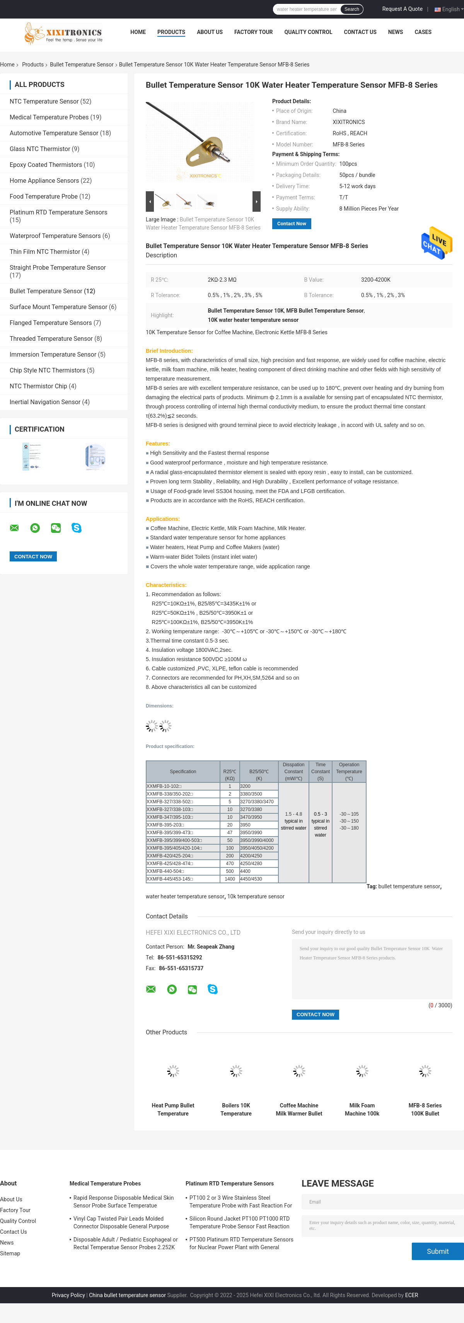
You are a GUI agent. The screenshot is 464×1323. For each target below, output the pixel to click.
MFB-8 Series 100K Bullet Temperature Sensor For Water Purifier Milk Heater (425, 1109)
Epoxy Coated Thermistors (46, 164)
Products (171, 32)
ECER (411, 1295)
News (395, 32)
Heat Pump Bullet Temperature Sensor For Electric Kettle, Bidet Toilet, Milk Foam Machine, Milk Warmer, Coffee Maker (173, 1109)
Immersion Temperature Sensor (53, 354)
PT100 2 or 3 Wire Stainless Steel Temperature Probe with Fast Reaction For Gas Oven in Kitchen (240, 1203)
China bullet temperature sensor (127, 1295)
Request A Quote (402, 9)
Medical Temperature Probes (49, 117)
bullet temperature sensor (409, 886)
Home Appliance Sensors (44, 180)
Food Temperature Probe (44, 196)
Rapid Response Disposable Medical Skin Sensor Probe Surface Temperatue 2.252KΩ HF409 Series (123, 1203)
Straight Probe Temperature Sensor (58, 267)
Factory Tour (253, 32)
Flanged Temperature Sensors (51, 322)
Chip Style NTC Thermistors (47, 370)
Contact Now (291, 223)
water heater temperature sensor (185, 896)
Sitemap (10, 1253)
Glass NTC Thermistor (40, 149)
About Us (210, 32)
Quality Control (309, 32)
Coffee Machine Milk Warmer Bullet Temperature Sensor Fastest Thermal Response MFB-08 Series (299, 1109)
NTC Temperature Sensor (44, 101)
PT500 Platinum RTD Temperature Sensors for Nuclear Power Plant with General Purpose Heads (241, 1244)
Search (352, 9)
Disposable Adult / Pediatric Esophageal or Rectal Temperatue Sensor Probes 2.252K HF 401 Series (125, 1244)
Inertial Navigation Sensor (45, 402)
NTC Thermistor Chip (38, 386)
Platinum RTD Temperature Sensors (58, 212)
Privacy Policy (68, 1295)
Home (138, 32)
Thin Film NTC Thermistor (45, 251)
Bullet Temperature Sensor (81, 64)
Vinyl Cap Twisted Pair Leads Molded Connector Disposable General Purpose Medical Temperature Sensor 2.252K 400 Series (123, 1224)
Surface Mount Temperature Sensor (58, 307)
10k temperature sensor (256, 896)
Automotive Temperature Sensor (54, 133)
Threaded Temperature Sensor (51, 338)
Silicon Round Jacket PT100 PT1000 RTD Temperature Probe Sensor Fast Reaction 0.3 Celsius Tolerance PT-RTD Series (239, 1224)
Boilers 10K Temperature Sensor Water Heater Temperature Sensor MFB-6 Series (235, 1109)
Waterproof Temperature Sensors (55, 236)
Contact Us (360, 32)
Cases (423, 32)
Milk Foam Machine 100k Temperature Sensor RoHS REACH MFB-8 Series (362, 1109)
